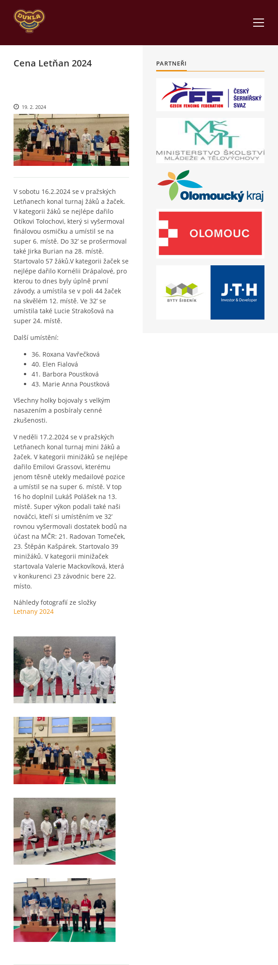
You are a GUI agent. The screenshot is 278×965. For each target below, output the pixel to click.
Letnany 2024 (34, 611)
